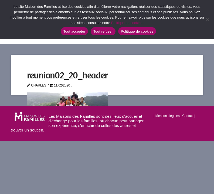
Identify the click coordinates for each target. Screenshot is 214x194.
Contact (187, 116)
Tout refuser (103, 31)
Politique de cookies (126, 23)
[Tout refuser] (207, 19)
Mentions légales (167, 116)
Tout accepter (74, 31)
